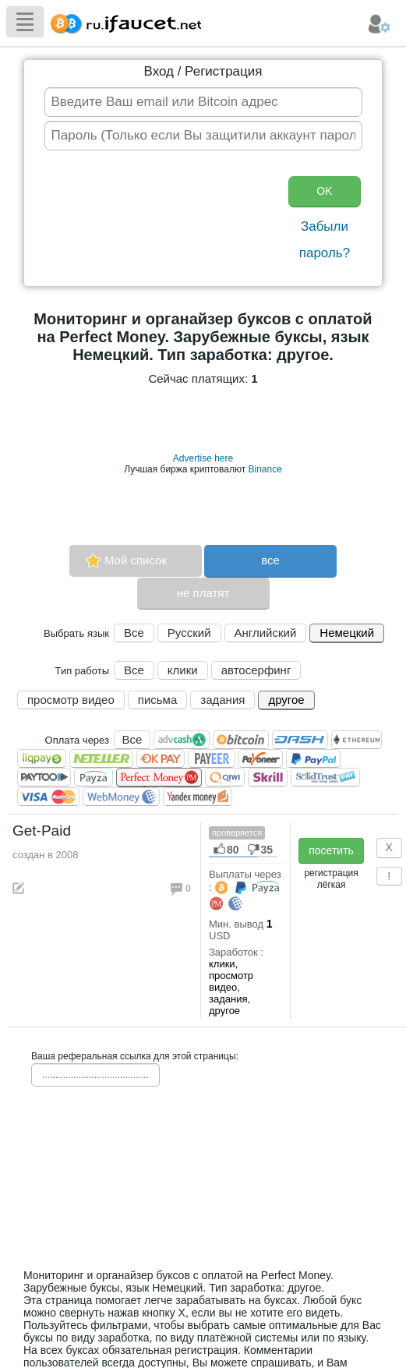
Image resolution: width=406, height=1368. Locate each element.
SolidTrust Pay (325, 777)
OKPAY (160, 758)
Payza (93, 777)
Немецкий (347, 632)
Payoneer (260, 758)
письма (157, 699)
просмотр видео (71, 699)
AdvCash (182, 739)
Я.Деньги (197, 796)
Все (134, 632)
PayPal (313, 758)
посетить (331, 850)
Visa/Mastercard (48, 796)
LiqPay (41, 758)
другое (286, 699)
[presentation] (161, 219)
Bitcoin (241, 739)
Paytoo (44, 777)
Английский (266, 632)
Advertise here (203, 458)
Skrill (268, 777)
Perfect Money (159, 777)
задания (222, 699)
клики (183, 670)
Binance (264, 469)
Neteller (101, 758)
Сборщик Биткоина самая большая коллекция (122, 21)
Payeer (211, 758)
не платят (203, 592)
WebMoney (121, 796)
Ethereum (356, 739)
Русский (189, 632)
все (270, 560)
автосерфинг (256, 670)
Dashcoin (300, 739)
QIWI (225, 777)
